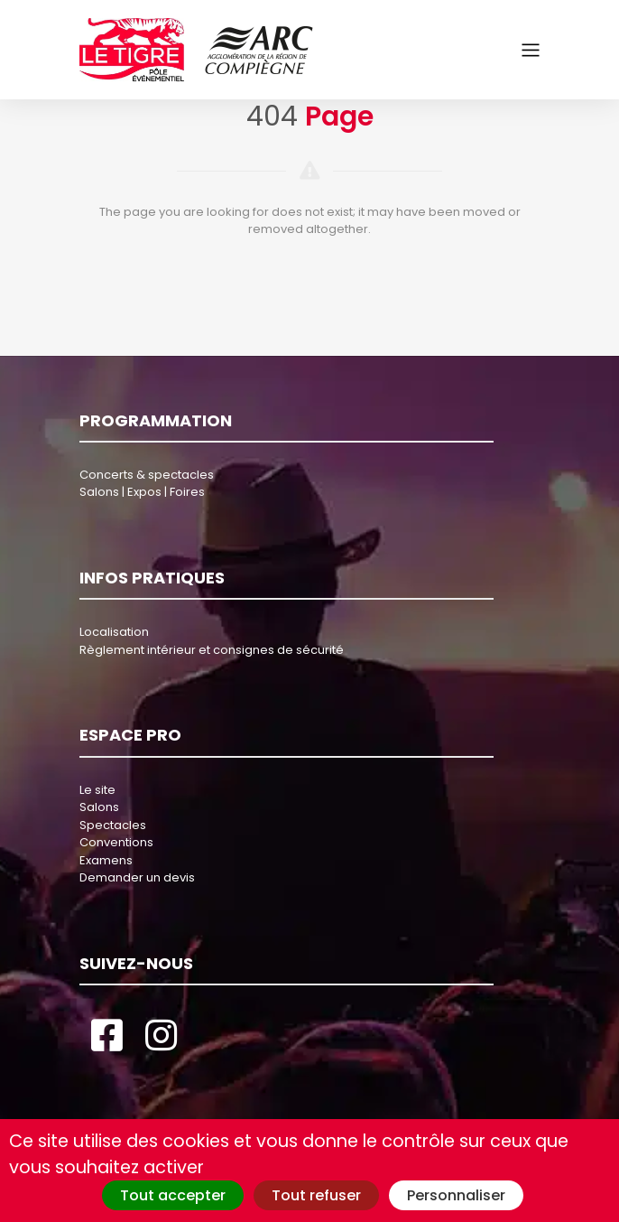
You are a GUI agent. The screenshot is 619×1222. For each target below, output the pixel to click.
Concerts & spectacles (146, 474)
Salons (99, 807)
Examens (106, 860)
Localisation (114, 631)
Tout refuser (316, 1195)
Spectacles (112, 825)
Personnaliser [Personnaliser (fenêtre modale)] (456, 1195)
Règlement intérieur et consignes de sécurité (211, 649)
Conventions (116, 842)
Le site (97, 789)
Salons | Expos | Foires (142, 491)
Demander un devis (137, 877)
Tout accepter (173, 1195)
